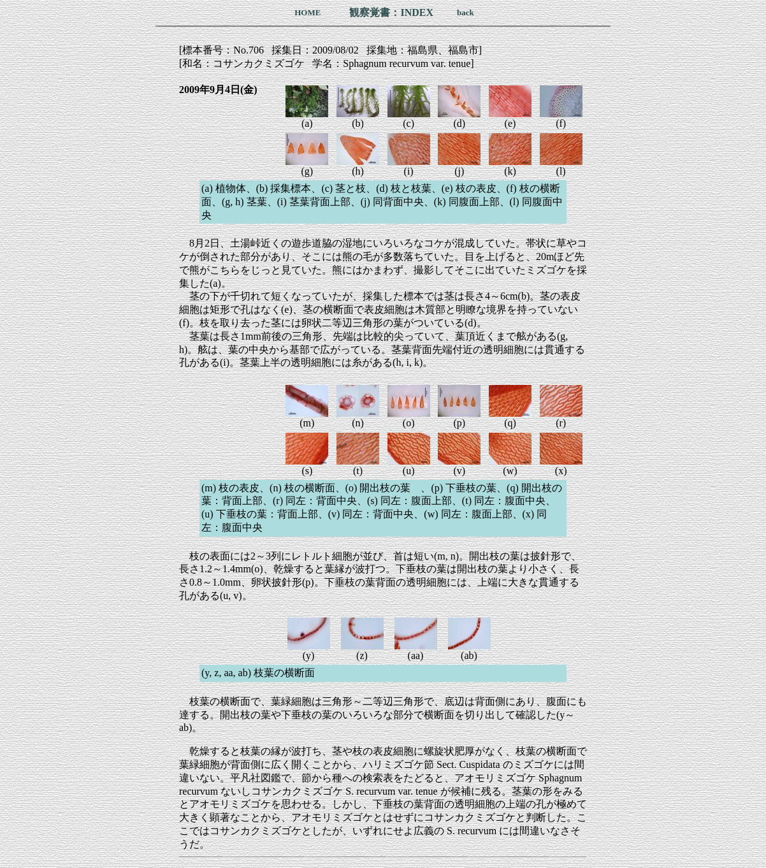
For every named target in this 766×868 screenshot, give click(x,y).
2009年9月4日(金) (218, 89)
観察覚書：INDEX (391, 12)
